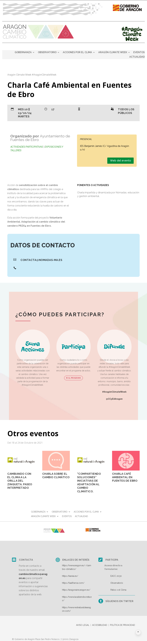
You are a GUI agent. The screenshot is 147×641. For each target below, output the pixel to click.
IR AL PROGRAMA (73, 378)
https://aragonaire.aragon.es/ (76, 590)
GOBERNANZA (23, 52)
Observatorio (116, 583)
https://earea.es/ (70, 576)
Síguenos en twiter (119, 601)
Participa (111, 559)
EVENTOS (139, 52)
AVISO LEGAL (82, 625)
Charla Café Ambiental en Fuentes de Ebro (125, 477)
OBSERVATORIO (47, 52)
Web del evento (120, 160)
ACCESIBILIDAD (99, 625)
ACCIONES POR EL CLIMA (77, 52)
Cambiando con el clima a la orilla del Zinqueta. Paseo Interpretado (19, 480)
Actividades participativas (26, 146)
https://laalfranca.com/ (73, 583)
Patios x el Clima (118, 590)
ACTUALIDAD (137, 57)
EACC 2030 (116, 576)
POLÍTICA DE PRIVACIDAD (122, 625)
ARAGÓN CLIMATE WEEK (112, 52)
